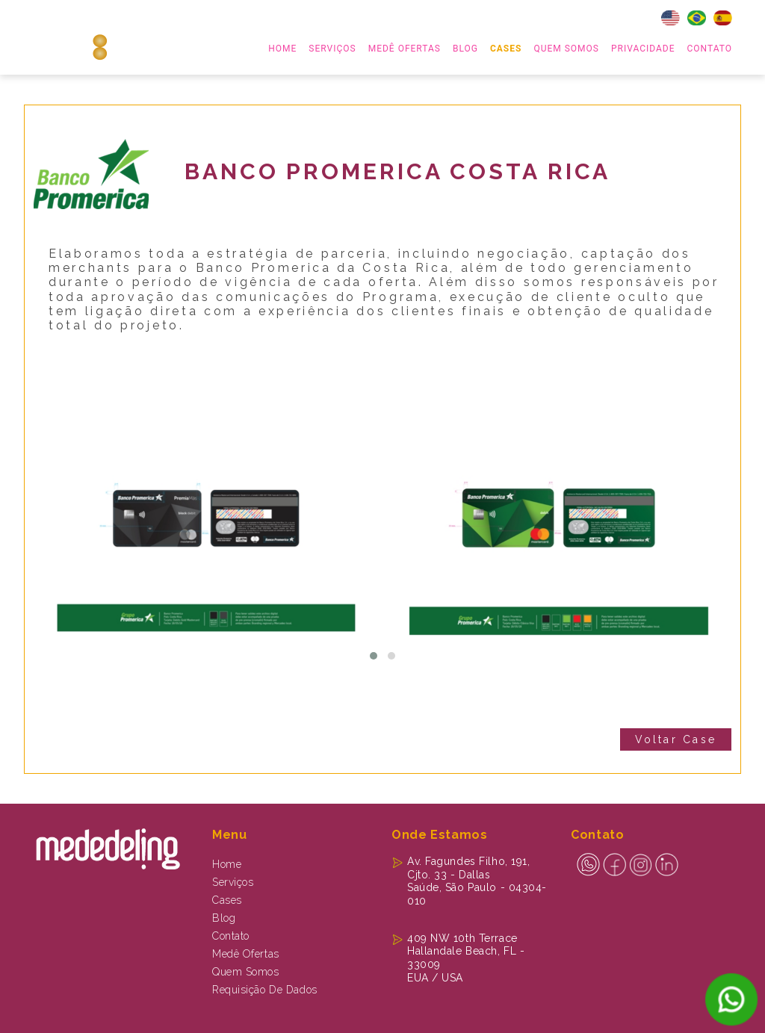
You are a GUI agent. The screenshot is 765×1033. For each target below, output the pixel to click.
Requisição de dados (265, 990)
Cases (505, 48)
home (282, 48)
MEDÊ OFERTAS (404, 48)
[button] (373, 655)
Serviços (232, 882)
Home (226, 864)
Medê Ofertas (245, 954)
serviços (332, 48)
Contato (709, 48)
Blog (465, 48)
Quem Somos (566, 48)
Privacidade (643, 48)
